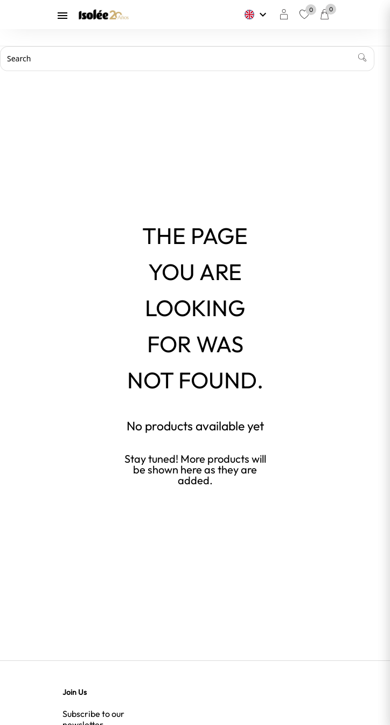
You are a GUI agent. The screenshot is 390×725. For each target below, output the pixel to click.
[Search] (187, 58)
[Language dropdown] (256, 14)
